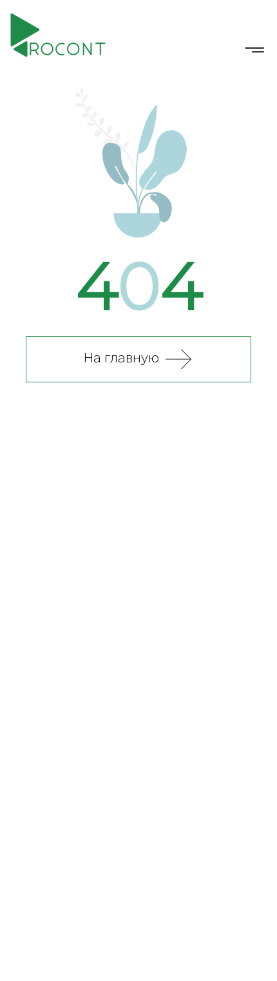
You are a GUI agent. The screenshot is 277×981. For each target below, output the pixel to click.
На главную (121, 358)
